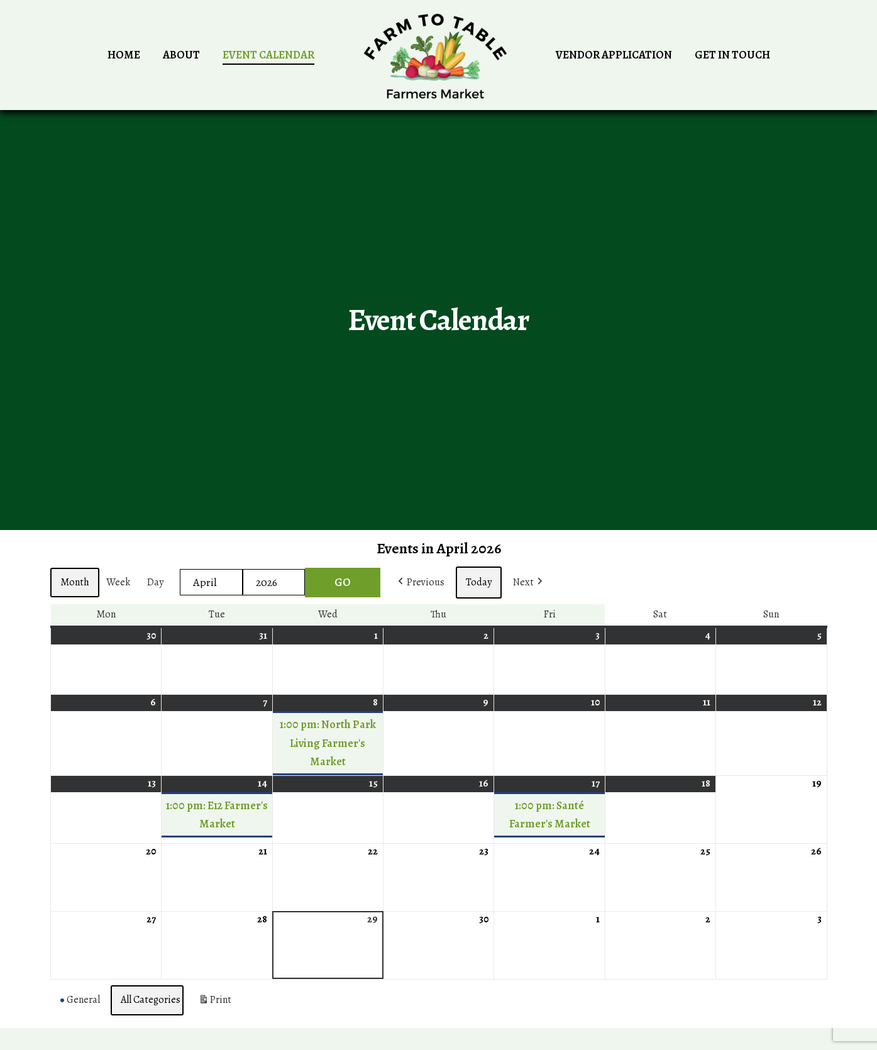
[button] (420, 582)
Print (214, 1003)
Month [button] (74, 582)
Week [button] (118, 582)
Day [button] (155, 582)
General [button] (80, 1000)
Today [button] (479, 582)
